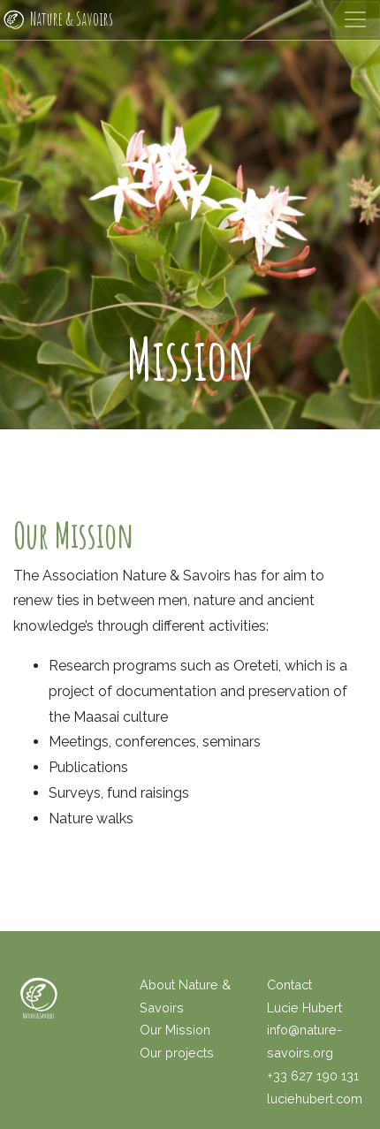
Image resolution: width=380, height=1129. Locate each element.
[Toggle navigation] (355, 19)
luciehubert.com (314, 1098)
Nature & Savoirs (56, 20)
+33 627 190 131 (313, 1075)
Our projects (177, 1052)
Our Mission (175, 1029)
